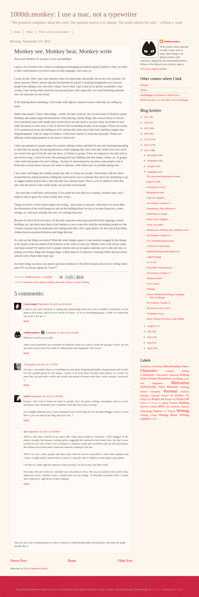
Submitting (145, 411)
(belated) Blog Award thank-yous (163, 251)
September (152, 172)
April (150, 348)
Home (17, 31)
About (29, 31)
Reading (184, 402)
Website (144, 85)
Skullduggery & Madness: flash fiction (159, 95)
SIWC (161, 406)
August (151, 326)
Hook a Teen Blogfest (157, 219)
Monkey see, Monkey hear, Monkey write (168, 230)
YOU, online (153, 283)
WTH (153, 419)
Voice (77, 282)
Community (147, 374)
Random (173, 403)
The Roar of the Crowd (158, 308)
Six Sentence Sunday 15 (159, 203)
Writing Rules (168, 415)
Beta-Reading (172, 366)
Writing (85, 282)
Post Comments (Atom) (36, 568)
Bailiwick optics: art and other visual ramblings (164, 100)
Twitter (144, 90)
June (149, 337)
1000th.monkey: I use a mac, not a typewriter (73, 14)
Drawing (174, 375)
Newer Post (18, 561)
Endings (151, 289)
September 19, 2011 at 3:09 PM (47, 396)
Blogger (179, 589)
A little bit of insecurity (158, 246)
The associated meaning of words (163, 176)
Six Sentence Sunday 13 (159, 273)
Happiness (157, 383)
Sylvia (27, 396)
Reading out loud (155, 192)
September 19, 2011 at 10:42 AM (54, 304)
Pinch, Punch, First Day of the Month (165, 319)
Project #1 (167, 395)
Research (144, 406)
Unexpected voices (156, 187)
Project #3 (145, 399)
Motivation (180, 383)
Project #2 (182, 395)
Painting (185, 387)
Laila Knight (30, 304)
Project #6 (182, 399)
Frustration (164, 378)
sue (25, 431)
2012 (147, 145)
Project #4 (158, 399)
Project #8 (156, 403)
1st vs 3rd (151, 262)
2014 (147, 133)
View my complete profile (153, 69)
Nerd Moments (168, 386)
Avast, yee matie (155, 224)
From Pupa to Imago (157, 214)
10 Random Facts (155, 313)
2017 (147, 117)
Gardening (177, 378)
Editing (50, 282)
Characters (27, 282)
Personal (60, 282)
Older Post (125, 561)
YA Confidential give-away (160, 240)
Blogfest (185, 366)
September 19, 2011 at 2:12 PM (41, 364)
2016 (147, 122)
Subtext (69, 282)
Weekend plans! (154, 278)
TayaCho (156, 589)
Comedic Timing (177, 371)
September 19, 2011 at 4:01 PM (44, 431)
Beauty (159, 366)
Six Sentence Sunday (177, 406)
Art (153, 366)
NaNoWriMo (148, 386)
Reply (27, 321)
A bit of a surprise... (156, 197)
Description (40, 282)
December (152, 155)
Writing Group (148, 415)
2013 (147, 139)
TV (165, 411)
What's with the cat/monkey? (54, 31)
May (149, 342)
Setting (153, 406)
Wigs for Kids (154, 181)
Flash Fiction (148, 378)
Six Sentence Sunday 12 (159, 302)
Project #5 (170, 399)
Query (165, 403)
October (151, 166)
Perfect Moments (150, 391)
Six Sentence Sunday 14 (159, 235)
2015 (147, 128)
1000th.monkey (32, 332)
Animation (145, 366)
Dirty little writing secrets (159, 267)
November (152, 160)
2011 (147, 150)
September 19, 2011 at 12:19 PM (62, 332)
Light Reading (154, 257)
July (149, 331)
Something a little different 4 (161, 208)
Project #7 (145, 403)
